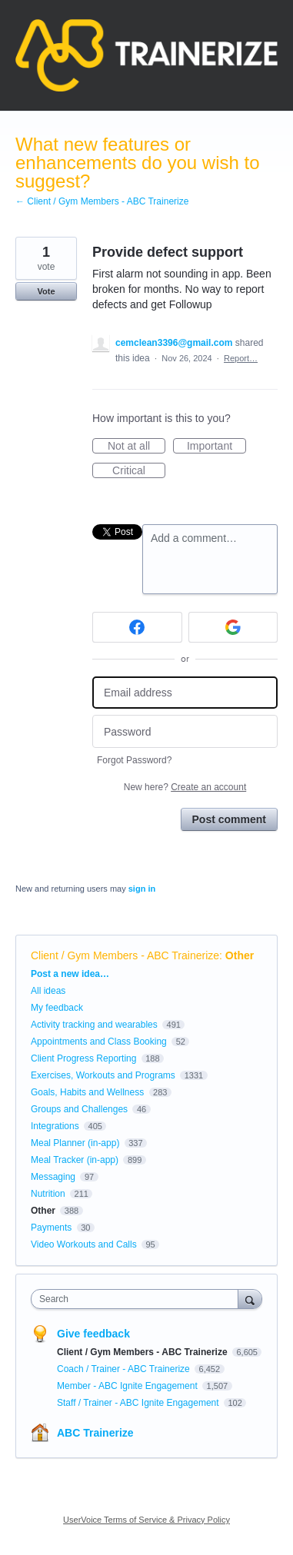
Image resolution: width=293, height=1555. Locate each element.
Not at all (136, 447)
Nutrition (48, 1193)
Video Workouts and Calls (84, 1244)
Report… (241, 358)
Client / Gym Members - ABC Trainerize (125, 955)
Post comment (229, 819)
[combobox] (138, 1299)
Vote (46, 291)
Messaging (53, 1176)
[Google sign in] (233, 627)
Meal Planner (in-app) (75, 1143)
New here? (185, 787)
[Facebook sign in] (137, 627)
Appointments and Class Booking (99, 1041)
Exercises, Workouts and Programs (104, 1075)
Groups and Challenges (79, 1109)
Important (216, 447)
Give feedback (93, 1333)
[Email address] (185, 692)
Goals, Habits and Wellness (87, 1092)
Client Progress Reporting (83, 1058)
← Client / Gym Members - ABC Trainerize (101, 201)
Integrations (55, 1126)
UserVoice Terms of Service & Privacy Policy (146, 1519)
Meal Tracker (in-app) (74, 1160)
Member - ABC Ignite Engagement (128, 1386)
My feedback (57, 1007)
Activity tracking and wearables (94, 1024)
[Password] (185, 731)
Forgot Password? (134, 760)
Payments (51, 1227)
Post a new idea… (70, 974)
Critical (138, 471)
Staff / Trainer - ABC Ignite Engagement (139, 1402)
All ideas (48, 990)
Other (239, 955)
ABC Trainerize (95, 1433)
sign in (141, 888)
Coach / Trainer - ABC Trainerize (124, 1369)
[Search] (250, 1298)
